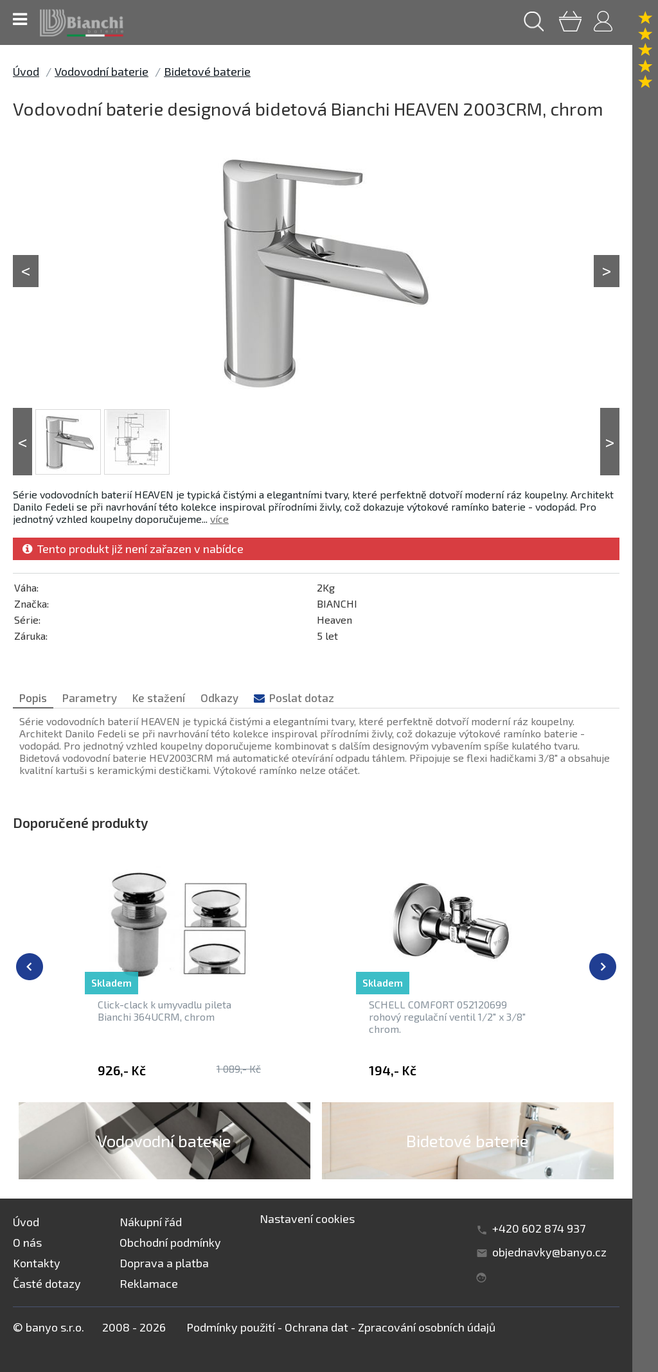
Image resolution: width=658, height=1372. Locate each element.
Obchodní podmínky (170, 1242)
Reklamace (149, 1283)
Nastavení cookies (307, 1218)
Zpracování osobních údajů (426, 1327)
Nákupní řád (151, 1222)
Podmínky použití (230, 1327)
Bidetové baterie (207, 71)
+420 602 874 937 (538, 1228)
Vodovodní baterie (101, 71)
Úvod (26, 71)
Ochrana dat (316, 1327)
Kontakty (36, 1263)
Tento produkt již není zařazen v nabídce (133, 548)
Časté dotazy (47, 1283)
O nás (27, 1242)
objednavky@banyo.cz (549, 1252)
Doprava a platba (164, 1263)
